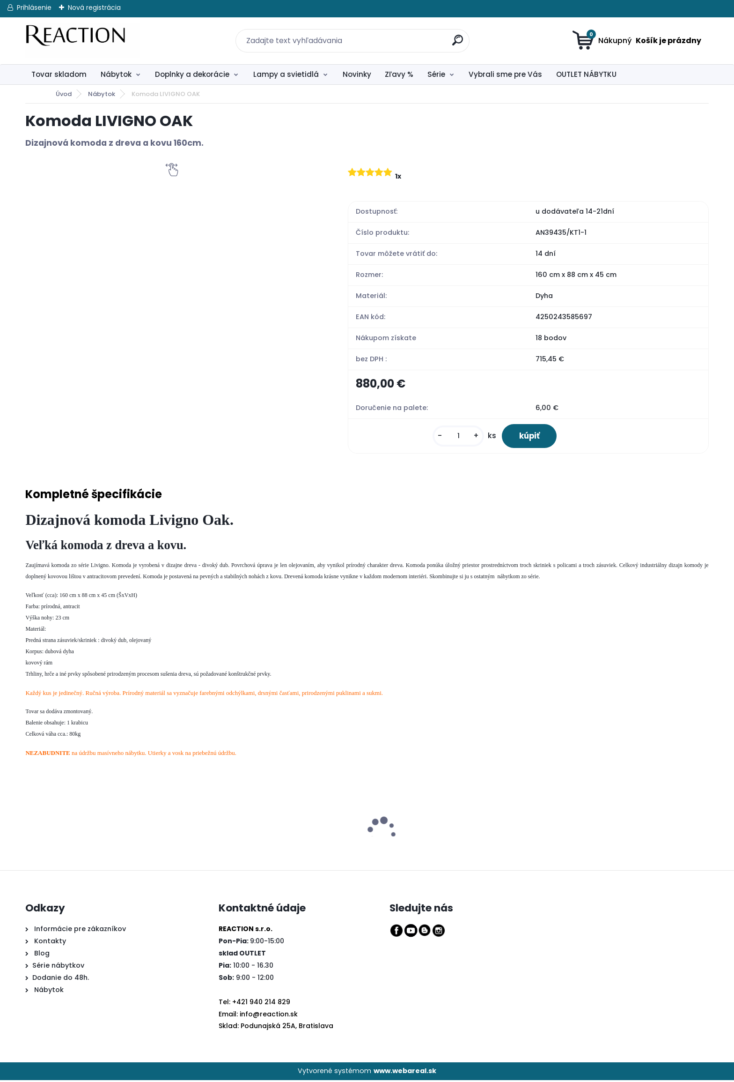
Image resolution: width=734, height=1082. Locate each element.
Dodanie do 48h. (60, 979)
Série (436, 74)
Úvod (64, 94)
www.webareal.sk (405, 1072)
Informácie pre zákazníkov (79, 930)
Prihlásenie (34, 7)
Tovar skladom (59, 74)
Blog (41, 955)
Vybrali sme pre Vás (505, 74)
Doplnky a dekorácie (192, 74)
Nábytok (116, 74)
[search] (452, 35)
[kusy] (453, 437)
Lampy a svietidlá (286, 74)
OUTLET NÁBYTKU (586, 74)
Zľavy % (399, 74)
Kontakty (50, 943)
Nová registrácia (94, 7)
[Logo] (82, 40)
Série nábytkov (58, 967)
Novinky (357, 74)
